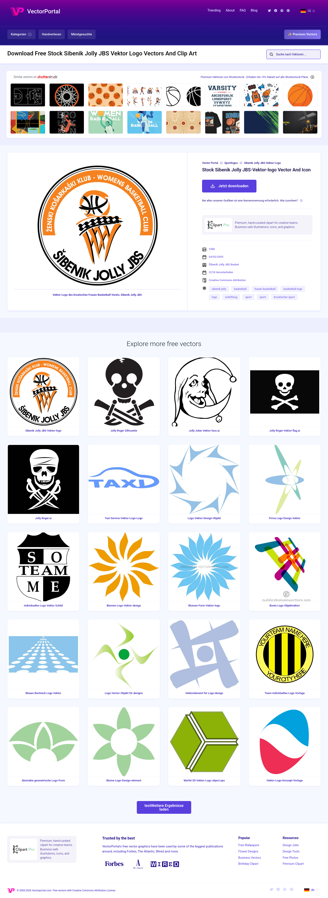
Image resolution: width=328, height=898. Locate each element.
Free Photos (290, 857)
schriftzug (231, 297)
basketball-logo (292, 288)
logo (214, 297)
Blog (254, 10)
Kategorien (21, 34)
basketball (240, 288)
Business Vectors (249, 857)
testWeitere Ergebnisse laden (164, 807)
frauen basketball (265, 288)
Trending (214, 10)
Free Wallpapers (248, 845)
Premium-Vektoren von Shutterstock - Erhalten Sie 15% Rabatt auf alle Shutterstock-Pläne (254, 77)
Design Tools (291, 851)
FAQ (243, 10)
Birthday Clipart (248, 863)
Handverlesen (51, 34)
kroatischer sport (284, 297)
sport (248, 297)
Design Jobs (291, 845)
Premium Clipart (293, 863)
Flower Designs (248, 851)
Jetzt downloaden (229, 186)
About (230, 10)
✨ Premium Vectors (302, 34)
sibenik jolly (219, 288)
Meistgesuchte (81, 34)
